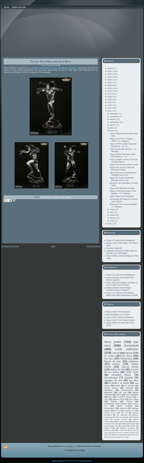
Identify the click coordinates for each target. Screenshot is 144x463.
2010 (109, 224)
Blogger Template (58, 461)
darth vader (132, 372)
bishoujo (129, 388)
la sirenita (129, 386)
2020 (109, 85)
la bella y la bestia (119, 383)
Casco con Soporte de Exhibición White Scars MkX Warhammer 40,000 (122, 294)
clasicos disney (129, 367)
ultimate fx (107, 435)
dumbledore (109, 408)
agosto (113, 125)
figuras (129, 353)
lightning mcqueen (127, 428)
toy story (133, 380)
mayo (112, 209)
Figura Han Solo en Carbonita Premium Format (122, 168)
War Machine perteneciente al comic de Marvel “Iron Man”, (52, 68)
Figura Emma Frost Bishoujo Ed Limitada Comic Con (123, 174)
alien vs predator (122, 417)
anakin (123, 426)
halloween (108, 390)
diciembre (114, 114)
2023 (109, 77)
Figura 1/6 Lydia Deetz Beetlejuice (120, 240)
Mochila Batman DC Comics (118, 314)
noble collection (126, 349)
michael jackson (112, 437)
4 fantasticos (122, 430)
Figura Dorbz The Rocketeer (118, 312)
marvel (115, 353)
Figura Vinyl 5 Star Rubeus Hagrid (120, 320)
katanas (123, 404)
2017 (109, 94)
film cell (118, 411)
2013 (109, 105)
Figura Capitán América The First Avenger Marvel (123, 160)
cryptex (132, 426)
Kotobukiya (126, 358)
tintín (134, 432)
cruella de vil (130, 411)
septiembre (115, 122)
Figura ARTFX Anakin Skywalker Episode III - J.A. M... (123, 145)
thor (110, 397)
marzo (112, 215)
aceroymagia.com (111, 426)
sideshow (133, 361)
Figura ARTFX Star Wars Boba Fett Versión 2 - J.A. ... (122, 155)
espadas (128, 377)
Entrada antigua (93, 246)
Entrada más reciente (10, 246)
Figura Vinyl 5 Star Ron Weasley (119, 317)
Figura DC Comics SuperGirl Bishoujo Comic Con (122, 179)
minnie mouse (111, 388)
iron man (56, 197)
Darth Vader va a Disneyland (122, 196)
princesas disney (121, 375)
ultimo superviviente (121, 435)
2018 (109, 91)
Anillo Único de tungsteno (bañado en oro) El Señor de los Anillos (122, 284)
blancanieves (126, 390)
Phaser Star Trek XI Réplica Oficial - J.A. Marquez (121, 140)
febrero (113, 218)
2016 (109, 97)
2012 (109, 108)
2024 (109, 74)
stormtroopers (130, 424)
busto (117, 386)
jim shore (127, 356)
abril (112, 212)
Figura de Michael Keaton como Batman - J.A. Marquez (123, 192)
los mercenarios (123, 421)
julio (112, 128)
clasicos (123, 408)
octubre (113, 119)
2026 (109, 68)
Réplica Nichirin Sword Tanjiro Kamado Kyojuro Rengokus (118, 289)
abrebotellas (109, 404)
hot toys (108, 358)
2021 (109, 83)
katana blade (109, 428)
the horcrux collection (122, 432)
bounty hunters (120, 419)
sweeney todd (109, 430)
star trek (122, 392)
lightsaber (108, 392)
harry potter (112, 341)
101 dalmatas (122, 415)
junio (112, 131)
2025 (109, 71)
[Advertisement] (24, 225)
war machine (66, 197)
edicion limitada (124, 406)
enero (112, 221)
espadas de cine (113, 380)
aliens (118, 395)
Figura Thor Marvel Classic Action (124, 164)
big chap (133, 430)
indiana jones (109, 413)
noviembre (114, 116)
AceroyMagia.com (85, 461)
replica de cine (117, 369)
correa (129, 401)
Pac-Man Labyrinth (114, 248)
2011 (109, 111)
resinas (114, 401)
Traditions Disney (124, 397)
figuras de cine (46, 197)
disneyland (131, 345)
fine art (124, 413)
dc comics (109, 356)
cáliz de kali (134, 435)
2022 (109, 80)
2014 (109, 102)
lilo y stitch (133, 399)
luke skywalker (132, 395)
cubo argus (108, 432)
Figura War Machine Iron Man (50, 61)
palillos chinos (119, 399)
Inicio (53, 246)
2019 (109, 88)
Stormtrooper (111, 377)
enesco (116, 364)
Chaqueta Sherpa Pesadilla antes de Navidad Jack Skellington (121, 252)
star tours (123, 437)
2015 (109, 99)
